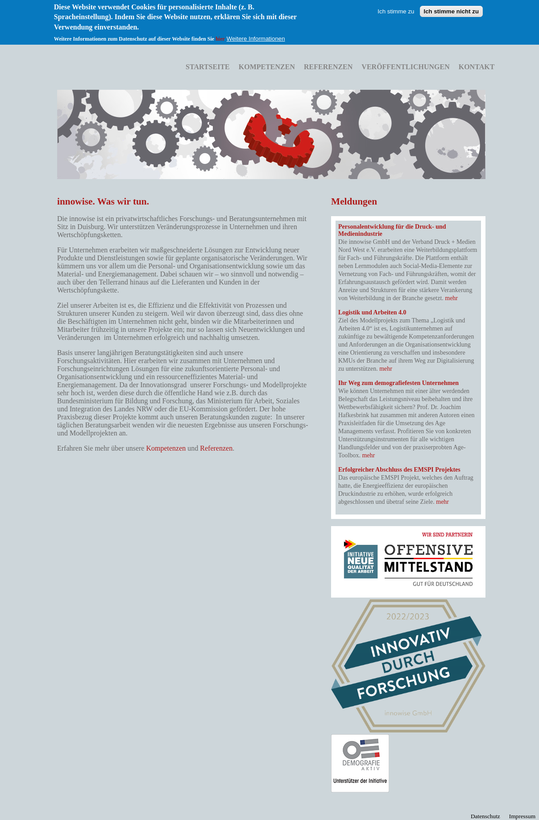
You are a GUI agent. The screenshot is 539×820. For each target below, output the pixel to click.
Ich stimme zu (395, 5)
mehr (451, 298)
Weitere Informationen (256, 32)
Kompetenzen (267, 67)
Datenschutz (485, 816)
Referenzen (328, 67)
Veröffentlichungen (405, 67)
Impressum (522, 816)
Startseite (208, 67)
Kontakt (477, 67)
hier (220, 32)
